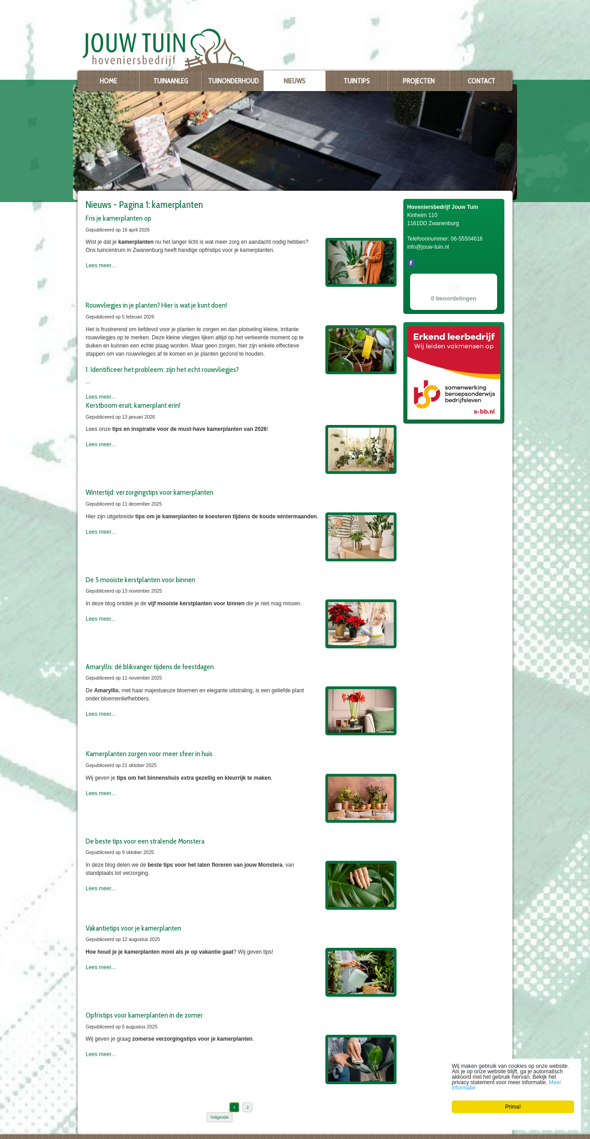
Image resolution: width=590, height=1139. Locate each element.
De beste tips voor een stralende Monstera (145, 840)
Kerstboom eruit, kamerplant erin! (133, 405)
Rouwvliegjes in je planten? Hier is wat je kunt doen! (156, 304)
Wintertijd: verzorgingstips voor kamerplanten (149, 492)
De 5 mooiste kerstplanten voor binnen (140, 579)
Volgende (219, 1117)
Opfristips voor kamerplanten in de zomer (144, 1014)
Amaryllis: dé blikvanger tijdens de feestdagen (150, 666)
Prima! (513, 1107)
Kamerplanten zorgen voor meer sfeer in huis (149, 753)
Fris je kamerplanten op (118, 217)
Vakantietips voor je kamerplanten (133, 927)
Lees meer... (101, 265)
